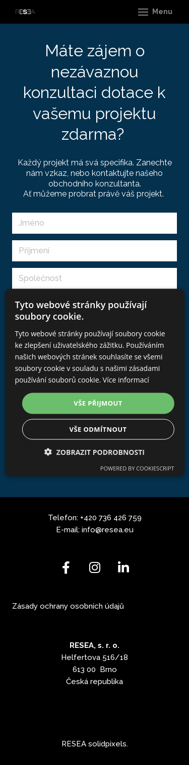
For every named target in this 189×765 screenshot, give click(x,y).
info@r (93, 529)
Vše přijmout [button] (98, 403)
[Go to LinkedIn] (123, 567)
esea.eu (119, 529)
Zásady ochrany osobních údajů (68, 606)
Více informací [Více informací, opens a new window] (126, 380)
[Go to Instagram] (94, 567)
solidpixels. (108, 743)
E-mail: (69, 529)
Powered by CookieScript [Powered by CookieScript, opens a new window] (137, 467)
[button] (94, 451)
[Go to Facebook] (65, 567)
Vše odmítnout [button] (98, 428)
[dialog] (94, 382)
